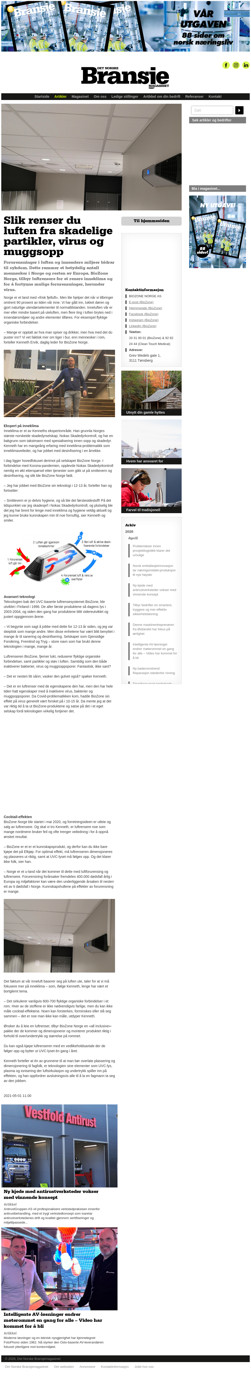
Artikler (60, 96)
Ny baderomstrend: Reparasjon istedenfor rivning (154, 671)
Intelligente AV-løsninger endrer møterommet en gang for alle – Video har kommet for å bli (155, 651)
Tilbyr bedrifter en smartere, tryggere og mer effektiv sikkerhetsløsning (152, 609)
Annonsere (87, 1367)
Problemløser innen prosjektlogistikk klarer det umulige (151, 550)
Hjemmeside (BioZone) (145, 308)
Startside (41, 96)
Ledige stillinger (125, 96)
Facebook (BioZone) (143, 314)
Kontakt (215, 96)
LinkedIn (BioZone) (142, 326)
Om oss (100, 96)
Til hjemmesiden (151, 221)
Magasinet (80, 96)
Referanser (194, 96)
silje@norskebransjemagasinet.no (212, 314)
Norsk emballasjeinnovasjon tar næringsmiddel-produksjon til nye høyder (154, 570)
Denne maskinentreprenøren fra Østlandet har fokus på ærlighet (153, 629)
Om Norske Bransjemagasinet (26, 1367)
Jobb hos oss (144, 1367)
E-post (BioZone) (141, 302)
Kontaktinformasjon (115, 1367)
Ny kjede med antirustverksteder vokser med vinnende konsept (154, 590)
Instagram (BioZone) (144, 320)
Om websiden (64, 1367)
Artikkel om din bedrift (161, 96)
